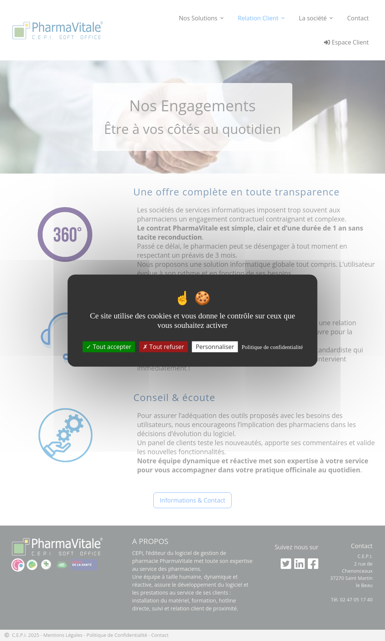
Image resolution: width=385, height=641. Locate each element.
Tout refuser (163, 347)
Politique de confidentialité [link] (272, 347)
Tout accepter (108, 347)
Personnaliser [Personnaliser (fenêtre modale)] (215, 347)
